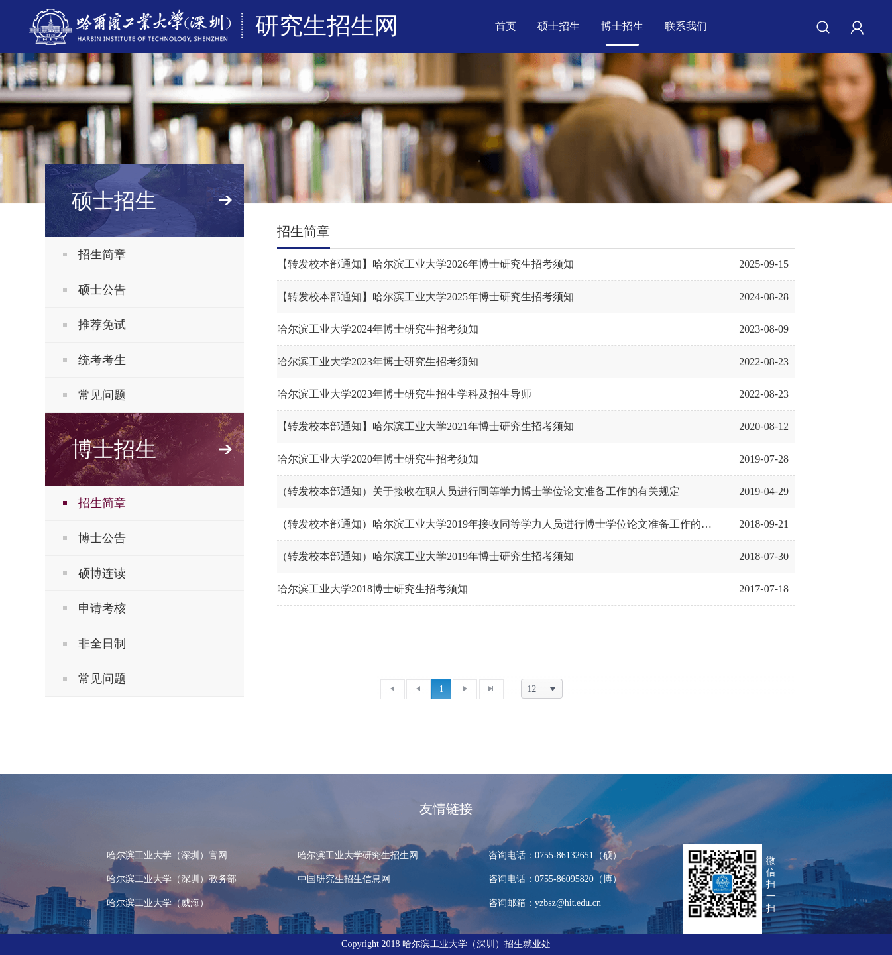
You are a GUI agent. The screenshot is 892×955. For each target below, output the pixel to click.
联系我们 (686, 26)
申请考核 (102, 608)
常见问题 (102, 395)
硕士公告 (102, 289)
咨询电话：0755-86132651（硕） (555, 855)
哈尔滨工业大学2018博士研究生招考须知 (372, 588)
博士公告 (102, 538)
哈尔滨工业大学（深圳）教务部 (172, 879)
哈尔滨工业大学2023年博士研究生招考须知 (377, 361)
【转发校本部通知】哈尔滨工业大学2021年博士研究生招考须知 (425, 426)
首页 (505, 26)
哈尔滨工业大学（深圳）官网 (167, 855)
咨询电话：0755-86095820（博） (555, 879)
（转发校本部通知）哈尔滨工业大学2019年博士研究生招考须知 (425, 556)
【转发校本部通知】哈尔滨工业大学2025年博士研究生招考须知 (425, 296)
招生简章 (102, 254)
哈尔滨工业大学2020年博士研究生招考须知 (377, 459)
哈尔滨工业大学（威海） (158, 903)
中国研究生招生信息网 (344, 879)
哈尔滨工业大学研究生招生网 (358, 855)
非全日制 (102, 643)
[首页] (392, 689)
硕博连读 (102, 573)
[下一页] (465, 689)
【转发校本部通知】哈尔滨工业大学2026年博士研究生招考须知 (425, 264)
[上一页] (418, 689)
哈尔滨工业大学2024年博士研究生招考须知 (377, 329)
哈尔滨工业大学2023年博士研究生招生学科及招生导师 (404, 394)
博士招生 (622, 26)
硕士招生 (558, 26)
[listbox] (542, 689)
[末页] (491, 689)
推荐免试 (102, 324)
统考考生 (102, 359)
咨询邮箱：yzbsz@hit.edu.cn (551, 903)
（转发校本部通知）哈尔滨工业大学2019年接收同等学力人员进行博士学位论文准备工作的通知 (496, 524)
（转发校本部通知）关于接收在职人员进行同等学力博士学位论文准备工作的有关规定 (478, 491)
